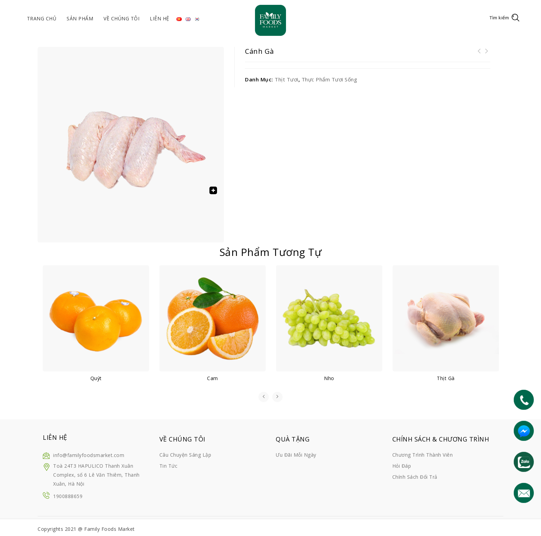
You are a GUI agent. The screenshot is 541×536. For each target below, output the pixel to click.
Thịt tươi (286, 79)
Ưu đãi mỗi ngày (296, 454)
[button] (213, 190)
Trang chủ (42, 18)
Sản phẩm (80, 18)
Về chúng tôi (121, 18)
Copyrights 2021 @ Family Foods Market (86, 529)
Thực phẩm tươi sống (329, 79)
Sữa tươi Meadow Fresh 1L (487, 55)
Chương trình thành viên (422, 454)
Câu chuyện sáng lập (185, 454)
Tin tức (168, 466)
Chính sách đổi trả (414, 477)
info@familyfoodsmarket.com (88, 455)
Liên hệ (159, 18)
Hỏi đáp (401, 466)
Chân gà (479, 55)
